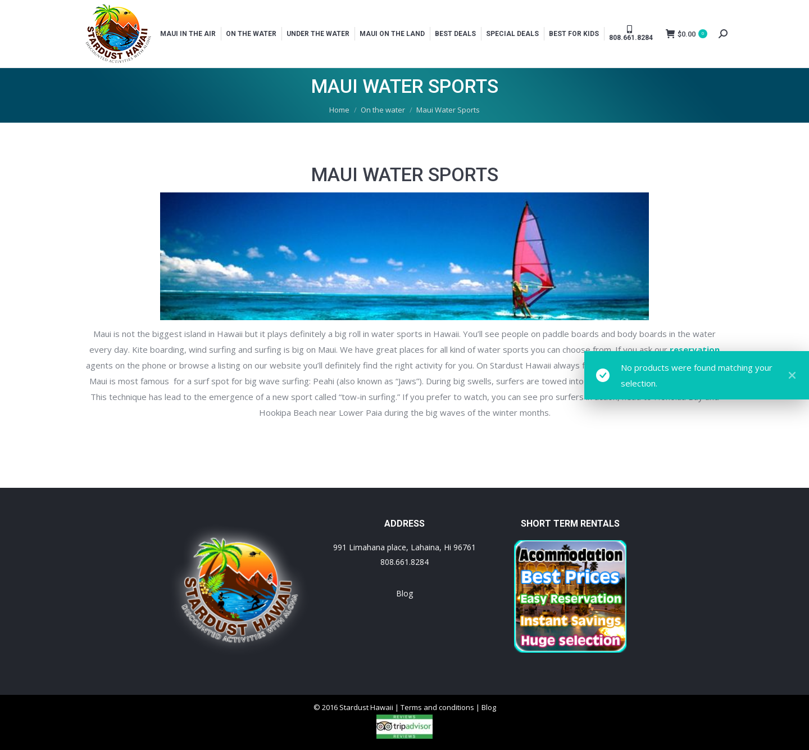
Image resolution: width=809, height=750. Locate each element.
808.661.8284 (404, 561)
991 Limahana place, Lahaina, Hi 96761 (404, 547)
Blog (404, 593)
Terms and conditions (437, 707)
